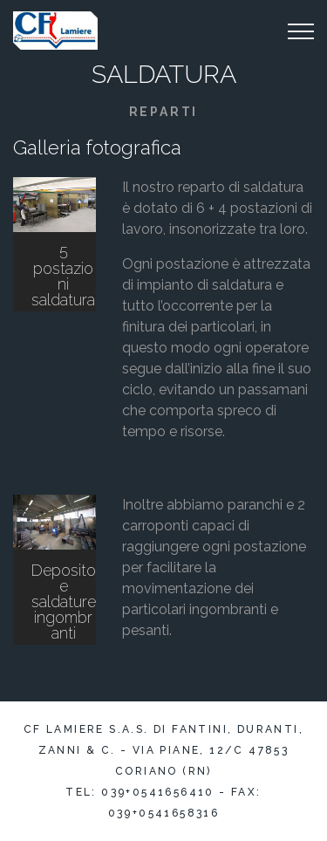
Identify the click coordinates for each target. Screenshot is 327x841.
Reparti (164, 112)
